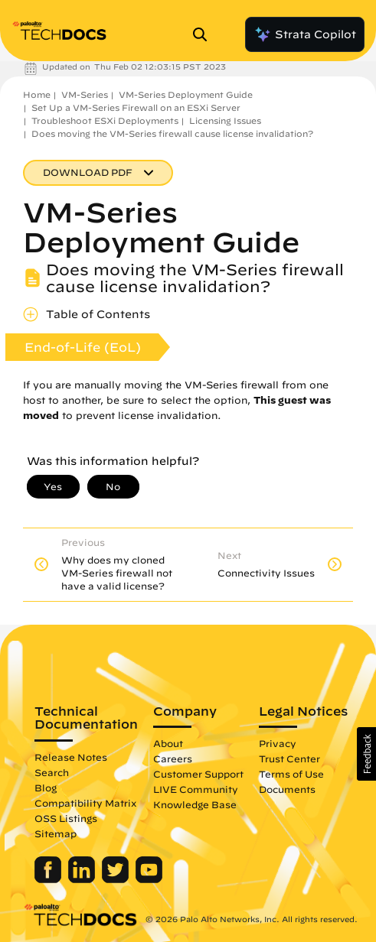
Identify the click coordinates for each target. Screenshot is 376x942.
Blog (45, 787)
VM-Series (84, 94)
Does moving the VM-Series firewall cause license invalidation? (172, 133)
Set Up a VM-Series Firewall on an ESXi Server (135, 107)
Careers (172, 758)
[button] (366, 754)
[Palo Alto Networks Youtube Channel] (149, 879)
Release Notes (70, 757)
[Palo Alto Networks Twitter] (117, 879)
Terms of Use (291, 773)
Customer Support (198, 773)
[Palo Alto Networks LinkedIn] (83, 879)
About (168, 743)
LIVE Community (195, 789)
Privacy (277, 743)
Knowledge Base (195, 804)
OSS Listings (65, 818)
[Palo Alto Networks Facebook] (49, 879)
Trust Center (289, 758)
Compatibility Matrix (85, 802)
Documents (287, 789)
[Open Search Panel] (204, 34)
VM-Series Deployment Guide (186, 94)
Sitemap (55, 833)
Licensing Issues (225, 120)
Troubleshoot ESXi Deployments (104, 120)
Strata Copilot (304, 34)
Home (37, 94)
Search (51, 772)
